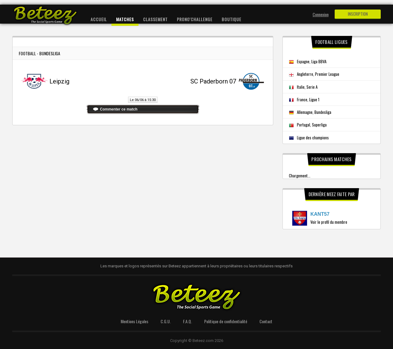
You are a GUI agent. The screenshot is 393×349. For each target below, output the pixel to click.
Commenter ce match (119, 109)
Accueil (99, 19)
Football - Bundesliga (39, 53)
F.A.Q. (187, 321)
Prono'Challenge (194, 19)
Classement (155, 19)
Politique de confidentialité (225, 321)
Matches (125, 19)
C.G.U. (166, 321)
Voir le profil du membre (328, 222)
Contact (265, 321)
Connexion (321, 14)
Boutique (231, 19)
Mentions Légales (134, 321)
